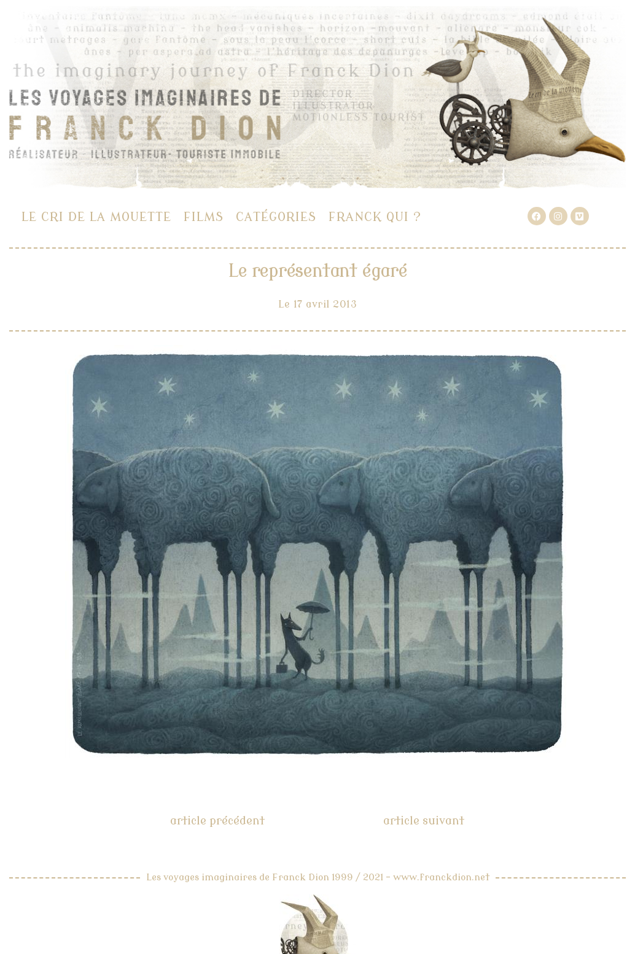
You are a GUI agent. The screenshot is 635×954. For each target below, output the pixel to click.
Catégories (276, 217)
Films (204, 217)
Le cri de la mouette (96, 217)
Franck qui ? (375, 217)
